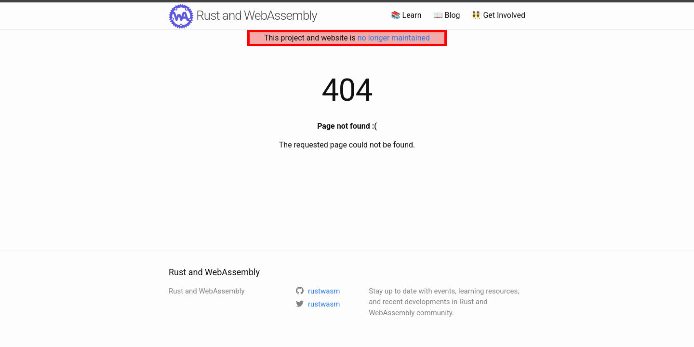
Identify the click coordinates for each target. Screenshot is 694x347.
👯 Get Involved (498, 15)
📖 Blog (446, 15)
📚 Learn (406, 15)
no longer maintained (394, 37)
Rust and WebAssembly (243, 16)
